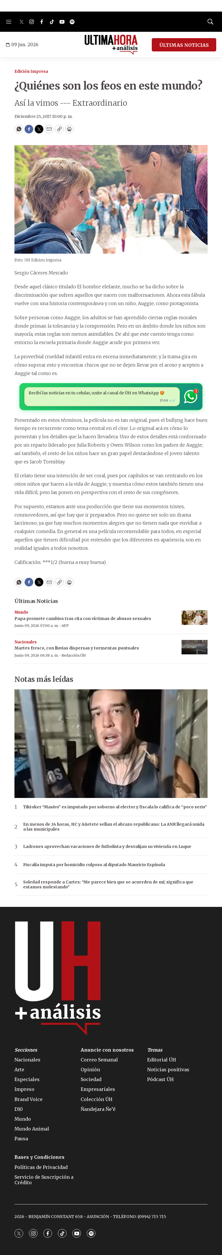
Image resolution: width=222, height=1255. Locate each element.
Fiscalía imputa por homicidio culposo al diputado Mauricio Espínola (94, 864)
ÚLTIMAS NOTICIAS (184, 45)
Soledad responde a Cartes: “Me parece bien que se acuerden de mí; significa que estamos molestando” (108, 885)
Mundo (21, 612)
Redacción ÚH (74, 655)
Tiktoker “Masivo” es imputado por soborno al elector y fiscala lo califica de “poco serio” (115, 807)
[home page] (111, 45)
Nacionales (25, 642)
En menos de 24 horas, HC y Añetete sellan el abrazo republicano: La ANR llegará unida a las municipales (113, 827)
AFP (65, 625)
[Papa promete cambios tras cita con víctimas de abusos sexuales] (195, 617)
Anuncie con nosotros (107, 1050)
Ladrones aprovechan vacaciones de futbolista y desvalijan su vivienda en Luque (107, 846)
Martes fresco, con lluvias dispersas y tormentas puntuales (76, 648)
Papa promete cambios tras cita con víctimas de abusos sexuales (82, 618)
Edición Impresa (31, 71)
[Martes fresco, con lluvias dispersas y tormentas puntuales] (195, 647)
